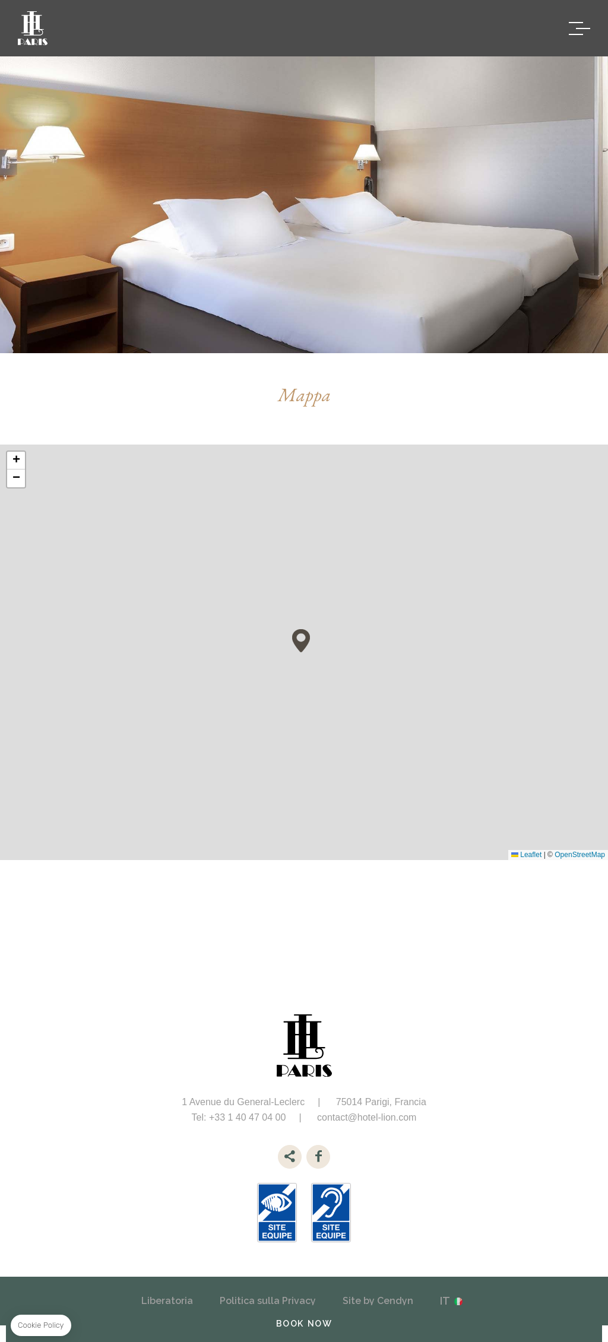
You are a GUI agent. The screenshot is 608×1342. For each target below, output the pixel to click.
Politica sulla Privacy (268, 1300)
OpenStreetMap (580, 855)
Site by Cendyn (378, 1300)
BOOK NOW (304, 1323)
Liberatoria (167, 1300)
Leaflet (526, 855)
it (445, 1301)
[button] (301, 640)
